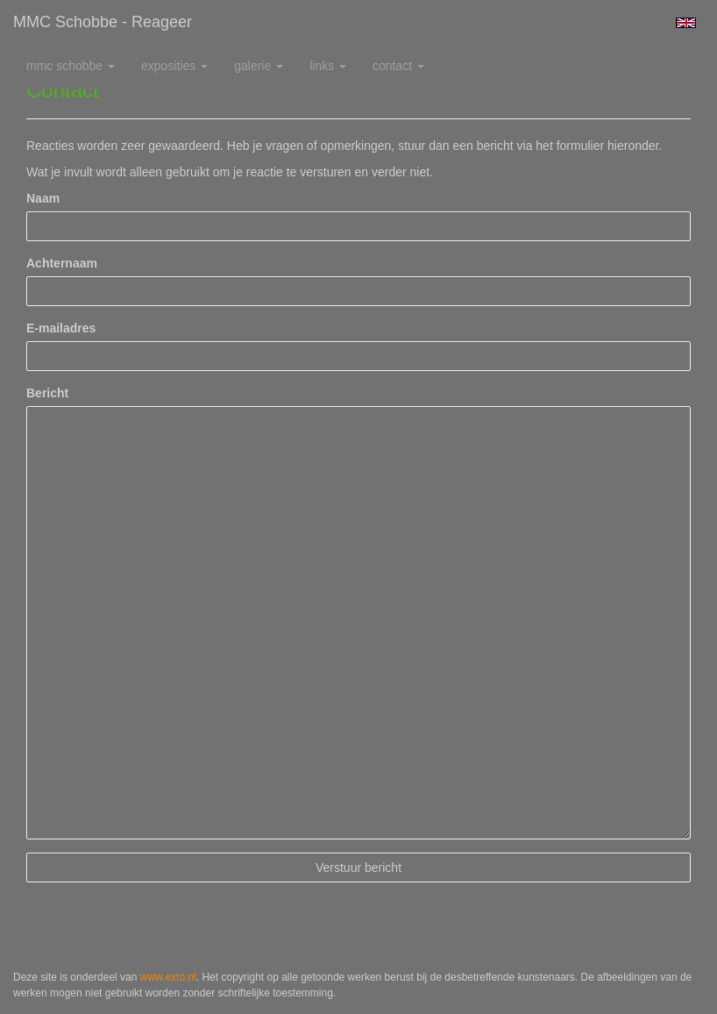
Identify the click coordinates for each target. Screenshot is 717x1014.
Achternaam (61, 263)
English (686, 23)
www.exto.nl (168, 977)
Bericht (47, 393)
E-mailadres (61, 328)
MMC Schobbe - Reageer (102, 22)
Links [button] (327, 66)
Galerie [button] (258, 66)
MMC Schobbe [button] (70, 66)
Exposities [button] (174, 66)
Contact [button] (398, 66)
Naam (43, 198)
